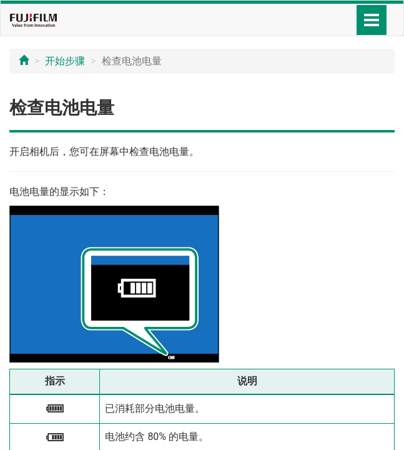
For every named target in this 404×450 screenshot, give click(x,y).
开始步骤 (65, 61)
